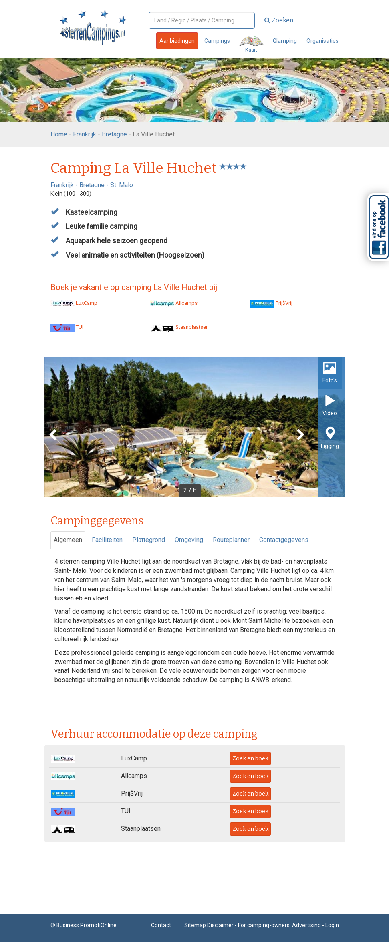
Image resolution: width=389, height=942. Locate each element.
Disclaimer (220, 925)
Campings (217, 41)
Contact (161, 925)
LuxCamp (73, 303)
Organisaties (322, 41)
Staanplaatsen (179, 327)
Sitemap (195, 925)
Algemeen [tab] (68, 540)
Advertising (306, 925)
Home (58, 134)
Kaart (251, 44)
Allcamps (174, 303)
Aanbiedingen (177, 41)
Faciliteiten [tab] (107, 540)
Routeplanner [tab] (231, 540)
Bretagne (114, 134)
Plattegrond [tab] (148, 540)
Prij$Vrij (271, 303)
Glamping (285, 41)
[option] (194, 427)
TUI (66, 327)
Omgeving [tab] (189, 540)
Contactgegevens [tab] (283, 540)
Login (332, 925)
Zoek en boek (250, 758)
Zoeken (279, 20)
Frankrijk (84, 134)
